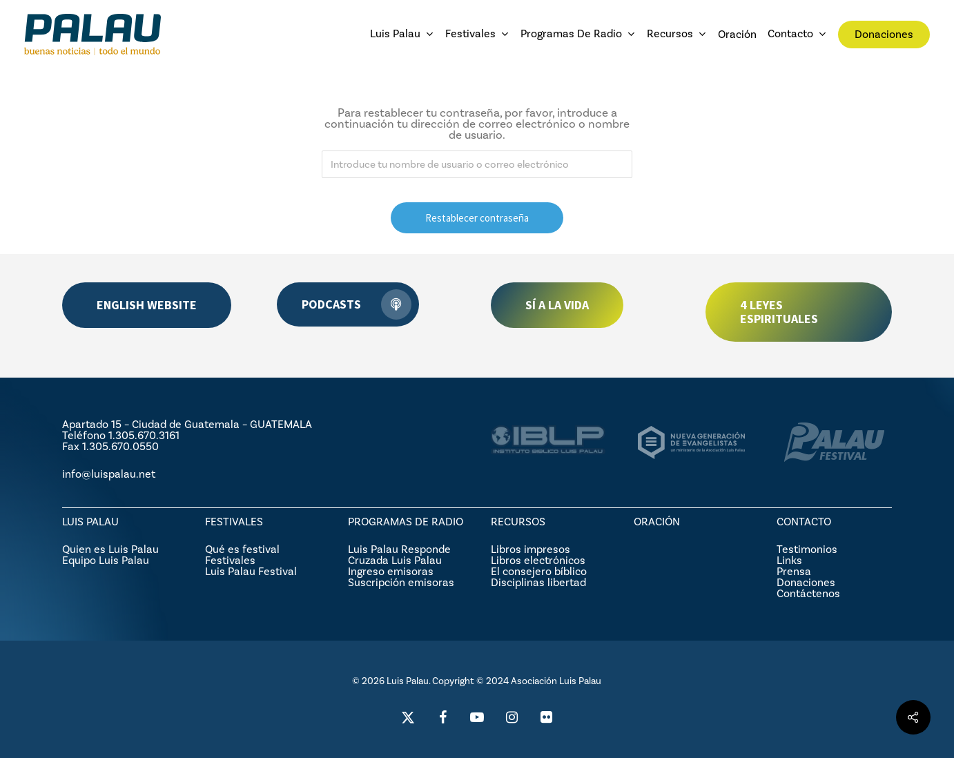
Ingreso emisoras (391, 571)
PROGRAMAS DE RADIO (405, 521)
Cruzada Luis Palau (395, 560)
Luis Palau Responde (399, 549)
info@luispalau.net (108, 473)
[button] (146, 305)
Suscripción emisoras (401, 582)
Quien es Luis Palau (110, 549)
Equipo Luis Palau (105, 560)
